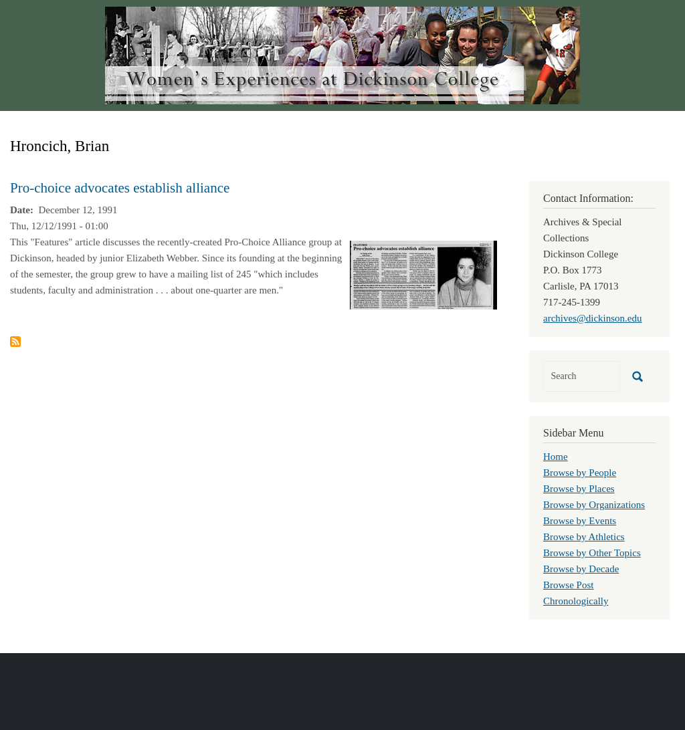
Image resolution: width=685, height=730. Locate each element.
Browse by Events (579, 520)
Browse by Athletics (584, 536)
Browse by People (579, 472)
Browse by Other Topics (592, 553)
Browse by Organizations (594, 504)
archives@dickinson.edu (592, 318)
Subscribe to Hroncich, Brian (15, 341)
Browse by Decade (581, 569)
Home (555, 456)
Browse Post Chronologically (576, 593)
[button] (423, 274)
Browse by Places (579, 488)
